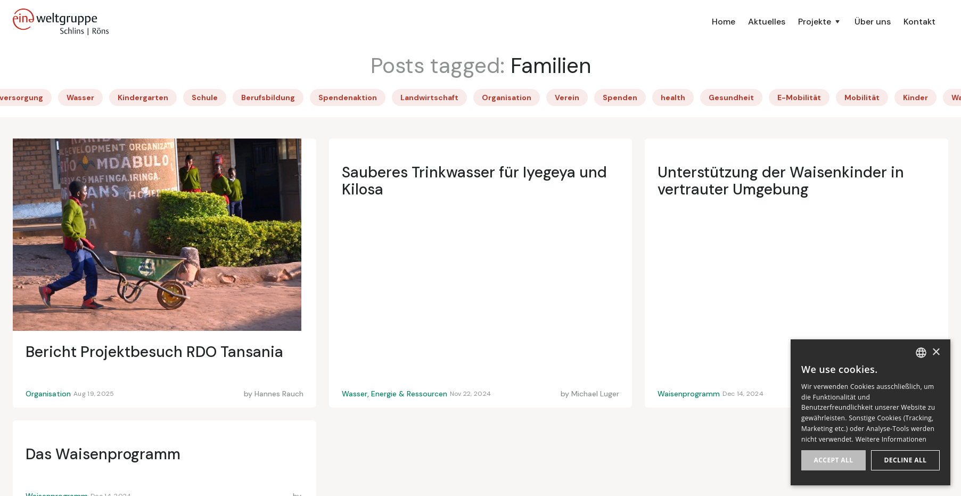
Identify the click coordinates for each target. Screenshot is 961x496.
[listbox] (921, 352)
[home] (61, 22)
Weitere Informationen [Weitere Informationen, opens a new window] (891, 439)
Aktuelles (766, 21)
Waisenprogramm (689, 394)
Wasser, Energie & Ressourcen (394, 394)
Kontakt (919, 21)
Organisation (48, 394)
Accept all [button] (833, 460)
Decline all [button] (905, 460)
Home (723, 21)
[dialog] (870, 412)
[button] (820, 21)
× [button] (936, 352)
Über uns (873, 21)
